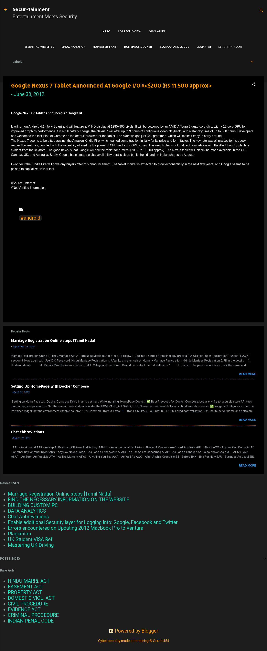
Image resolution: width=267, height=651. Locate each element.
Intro (106, 31)
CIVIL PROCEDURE (28, 604)
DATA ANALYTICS (27, 511)
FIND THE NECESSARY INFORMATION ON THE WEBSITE (68, 499)
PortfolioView (129, 31)
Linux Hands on (73, 46)
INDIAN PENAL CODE (31, 621)
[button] (253, 85)
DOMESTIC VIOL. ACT (31, 598)
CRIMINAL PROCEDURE (33, 615)
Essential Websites (39, 46)
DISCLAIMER (157, 31)
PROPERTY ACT (25, 592)
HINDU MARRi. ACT (29, 581)
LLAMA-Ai (204, 46)
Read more (247, 374)
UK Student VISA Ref (30, 539)
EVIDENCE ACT (24, 609)
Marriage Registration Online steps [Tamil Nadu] (53, 340)
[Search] (261, 11)
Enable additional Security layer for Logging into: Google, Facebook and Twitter (93, 522)
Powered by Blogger (133, 631)
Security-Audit (230, 46)
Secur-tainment (31, 9)
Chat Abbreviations (28, 517)
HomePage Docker (138, 46)
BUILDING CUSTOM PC (33, 505)
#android (30, 218)
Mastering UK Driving (31, 545)
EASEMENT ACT (25, 587)
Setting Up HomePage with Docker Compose (50, 386)
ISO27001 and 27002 (174, 46)
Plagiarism (19, 534)
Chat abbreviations (27, 432)
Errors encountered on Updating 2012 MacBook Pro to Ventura (75, 528)
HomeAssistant (105, 46)
